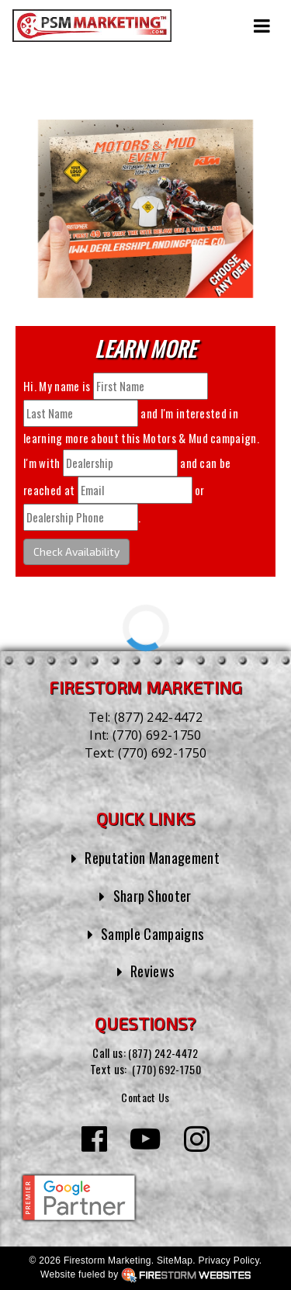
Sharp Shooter (152, 895)
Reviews (152, 970)
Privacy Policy (229, 1259)
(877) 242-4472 (158, 717)
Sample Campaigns (152, 933)
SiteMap (174, 1259)
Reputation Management (152, 857)
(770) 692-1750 (157, 735)
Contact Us (145, 1096)
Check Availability (76, 551)
